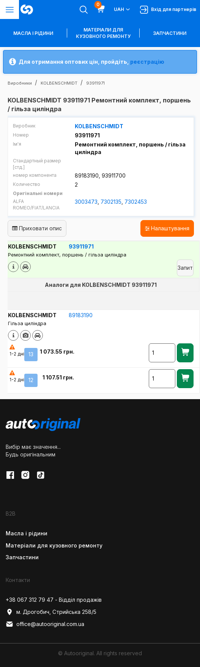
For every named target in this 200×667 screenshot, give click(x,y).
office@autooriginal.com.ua (45, 624)
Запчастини (169, 33)
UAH (122, 9)
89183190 (81, 315)
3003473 (86, 201)
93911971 (81, 246)
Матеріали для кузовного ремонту (103, 33)
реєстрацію (147, 61)
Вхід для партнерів (168, 10)
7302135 (111, 201)
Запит (185, 267)
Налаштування (167, 228)
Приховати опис (37, 228)
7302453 (135, 201)
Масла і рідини (26, 533)
